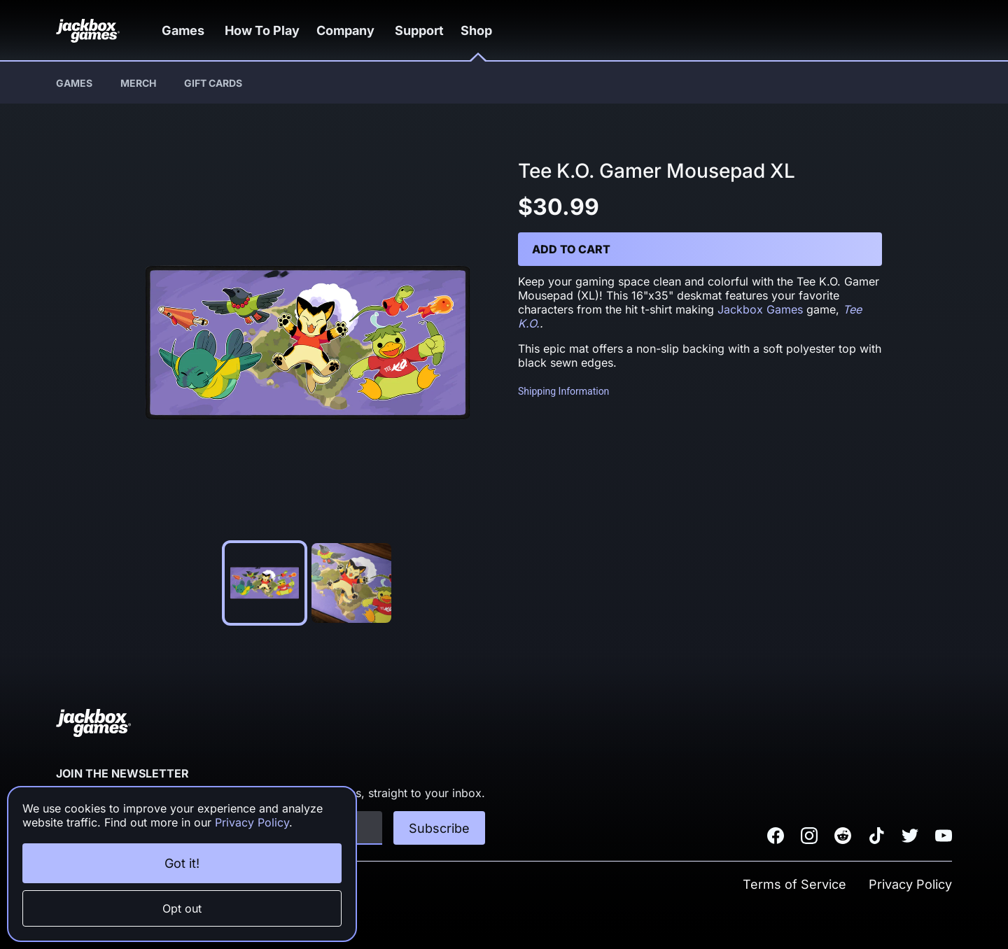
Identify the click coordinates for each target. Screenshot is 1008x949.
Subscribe (439, 828)
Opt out (182, 908)
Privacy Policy (910, 884)
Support (436, 30)
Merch (138, 83)
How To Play (270, 30)
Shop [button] (499, 30)
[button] (189, 30)
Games (74, 83)
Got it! (182, 863)
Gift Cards (213, 83)
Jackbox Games (760, 309)
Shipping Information (563, 391)
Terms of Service (794, 884)
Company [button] (360, 30)
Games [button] (189, 30)
